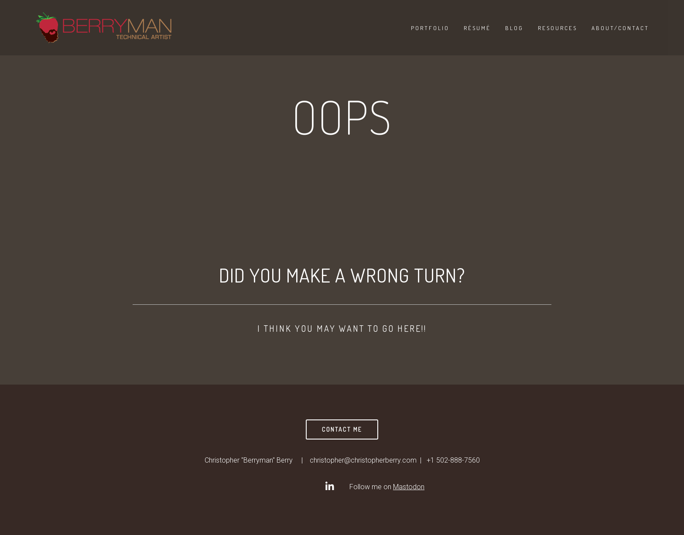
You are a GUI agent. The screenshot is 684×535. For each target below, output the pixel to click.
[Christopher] (329, 486)
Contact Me (342, 429)
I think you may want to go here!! (342, 328)
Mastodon (408, 487)
